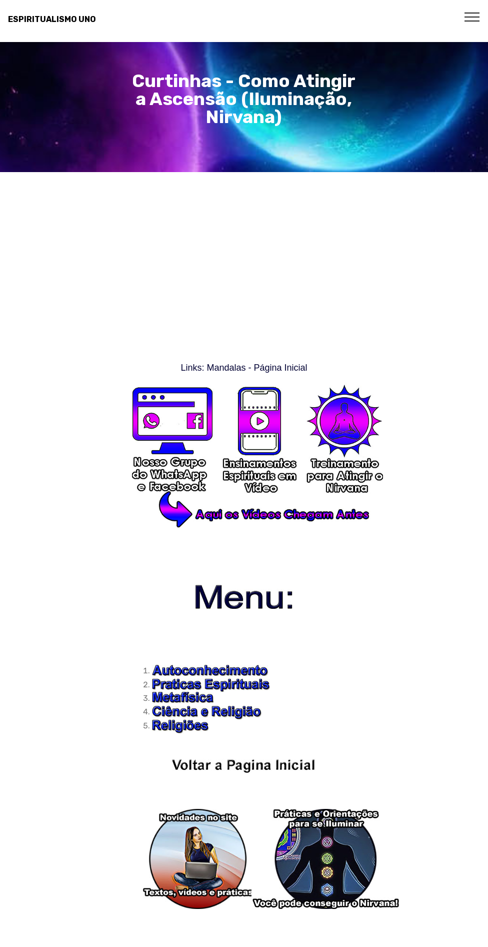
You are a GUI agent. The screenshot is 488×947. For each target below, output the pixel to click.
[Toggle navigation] (472, 16)
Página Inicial (280, 368)
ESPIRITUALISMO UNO (52, 19)
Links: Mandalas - (217, 368)
